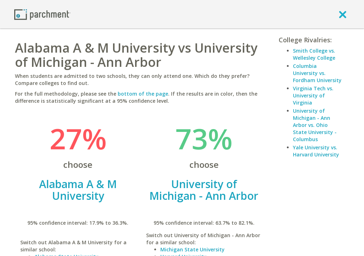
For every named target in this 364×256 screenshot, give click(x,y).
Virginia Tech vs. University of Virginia (313, 95)
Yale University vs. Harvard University (316, 151)
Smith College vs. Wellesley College (314, 54)
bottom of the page (143, 93)
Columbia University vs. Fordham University (317, 73)
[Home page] (42, 14)
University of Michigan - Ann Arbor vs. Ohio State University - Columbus (315, 125)
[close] (343, 14)
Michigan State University (192, 249)
